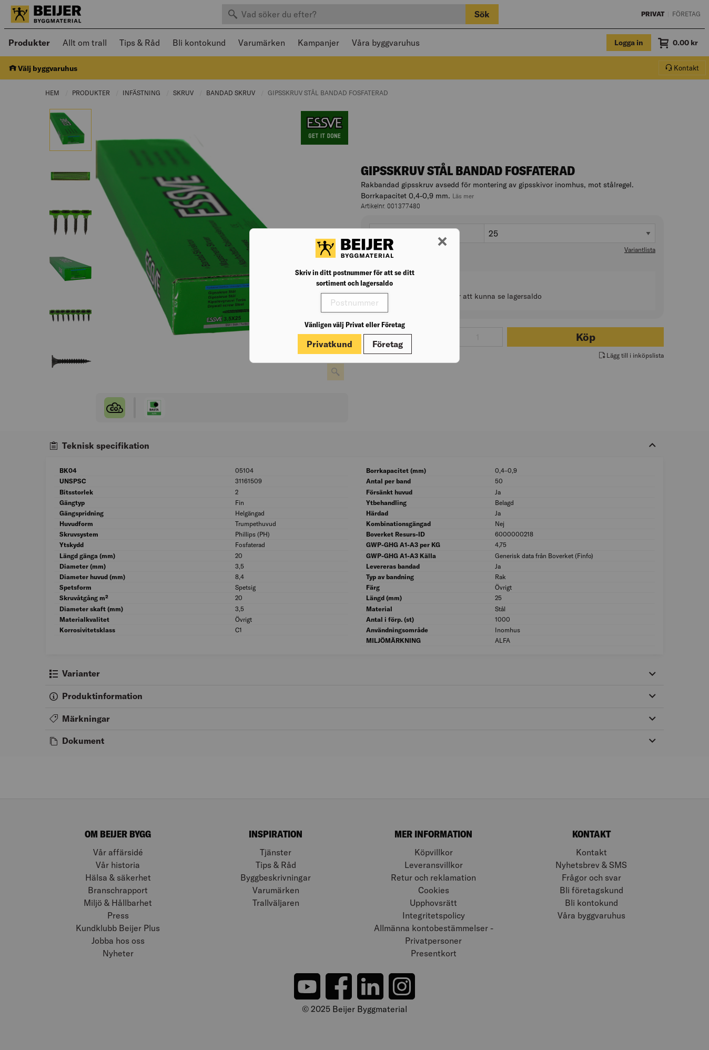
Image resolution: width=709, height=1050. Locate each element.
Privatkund (329, 344)
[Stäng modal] (442, 242)
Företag (387, 344)
